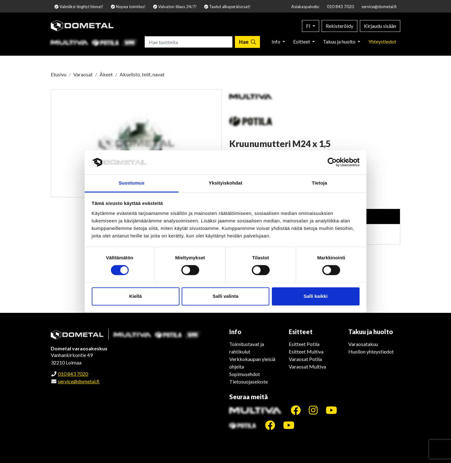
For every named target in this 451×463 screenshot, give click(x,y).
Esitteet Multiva (306, 351)
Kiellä (135, 296)
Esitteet (302, 41)
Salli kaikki (315, 296)
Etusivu (58, 74)
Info (276, 41)
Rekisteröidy (339, 26)
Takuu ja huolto (339, 41)
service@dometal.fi (379, 6)
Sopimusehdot (244, 374)
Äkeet (106, 74)
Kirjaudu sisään (380, 26)
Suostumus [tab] (132, 183)
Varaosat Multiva (307, 366)
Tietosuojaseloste (248, 381)
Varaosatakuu (363, 344)
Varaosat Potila (305, 359)
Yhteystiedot (382, 41)
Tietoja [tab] (319, 183)
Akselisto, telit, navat (142, 74)
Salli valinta (226, 296)
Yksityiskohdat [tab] (225, 183)
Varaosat (83, 74)
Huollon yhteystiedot (371, 351)
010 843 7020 (340, 6)
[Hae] (247, 42)
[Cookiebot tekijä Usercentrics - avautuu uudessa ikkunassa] (332, 162)
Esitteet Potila (304, 344)
